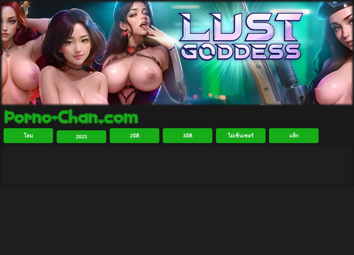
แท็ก (293, 135)
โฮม (28, 135)
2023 (81, 137)
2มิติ (134, 135)
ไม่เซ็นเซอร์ (240, 135)
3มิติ (187, 135)
